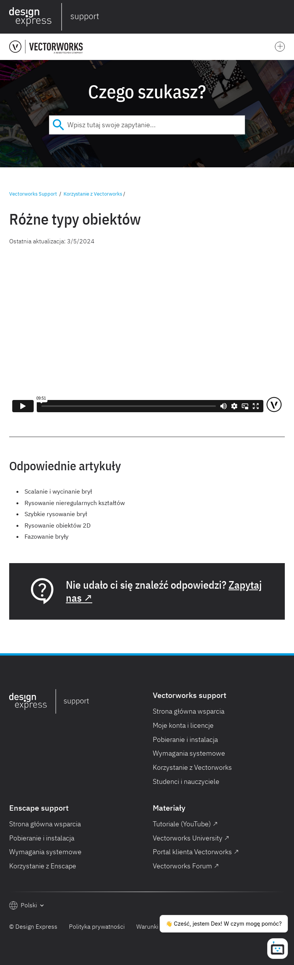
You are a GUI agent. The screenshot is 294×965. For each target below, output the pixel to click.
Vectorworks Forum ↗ (186, 865)
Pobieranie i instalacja (185, 739)
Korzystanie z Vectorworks (93, 194)
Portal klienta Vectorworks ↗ (196, 851)
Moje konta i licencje (183, 725)
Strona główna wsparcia (188, 711)
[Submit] (58, 125)
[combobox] (147, 124)
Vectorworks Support (33, 194)
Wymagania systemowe (189, 753)
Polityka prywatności (97, 926)
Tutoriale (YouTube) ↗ (185, 823)
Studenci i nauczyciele (186, 781)
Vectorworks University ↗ (191, 838)
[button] (283, 17)
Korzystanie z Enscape (42, 865)
